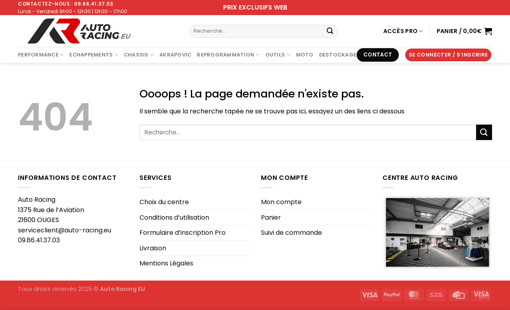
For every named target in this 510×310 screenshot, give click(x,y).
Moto (305, 54)
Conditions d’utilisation (174, 217)
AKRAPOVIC (175, 54)
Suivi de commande (291, 232)
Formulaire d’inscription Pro (182, 232)
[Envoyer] (330, 31)
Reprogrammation (228, 54)
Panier (271, 217)
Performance (41, 54)
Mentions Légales (166, 263)
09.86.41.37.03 (39, 240)
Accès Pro (403, 31)
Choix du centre (164, 202)
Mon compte (281, 202)
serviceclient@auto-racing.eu (64, 230)
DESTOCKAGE (338, 54)
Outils (277, 54)
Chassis (139, 54)
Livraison (152, 248)
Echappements (93, 54)
